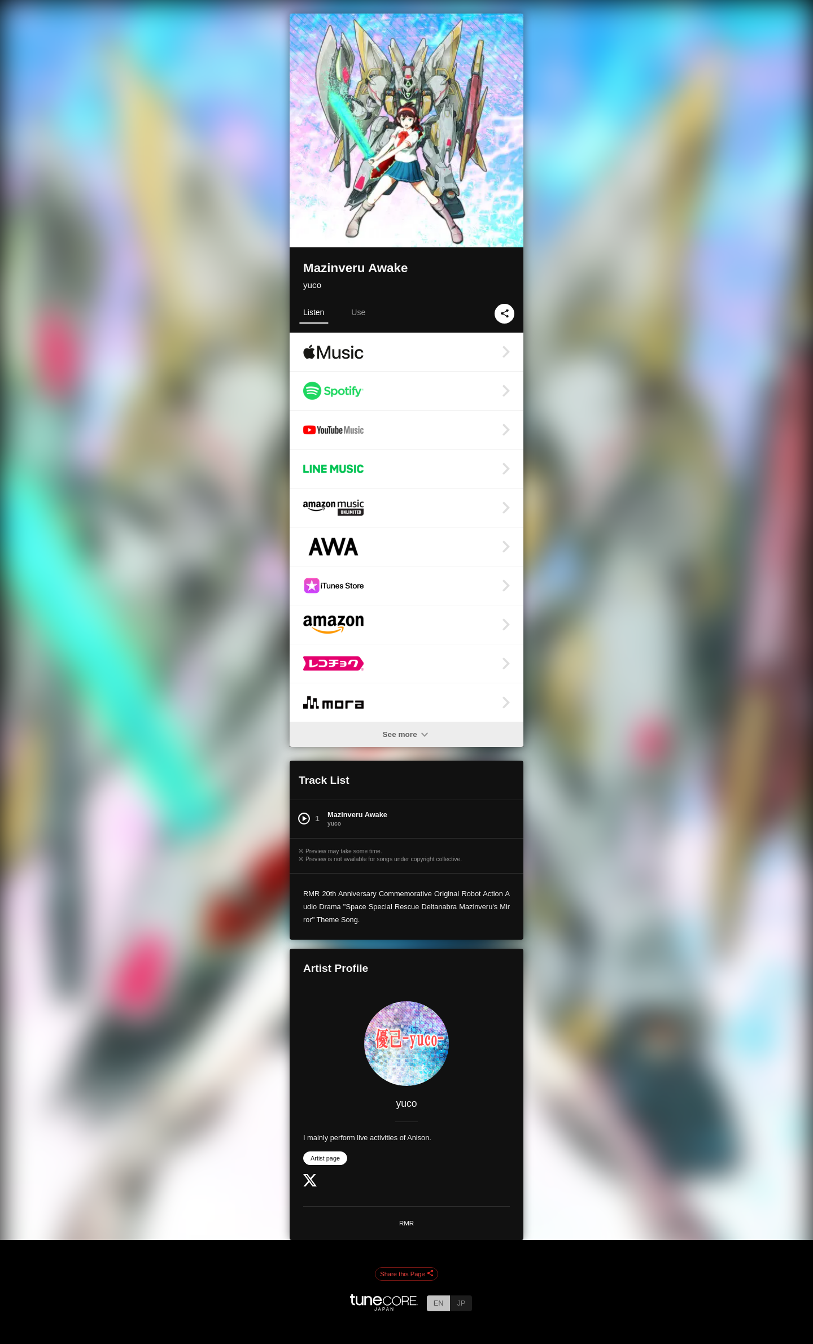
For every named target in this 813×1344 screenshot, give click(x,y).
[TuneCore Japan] (384, 1307)
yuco (312, 285)
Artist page (325, 1158)
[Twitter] (310, 1184)
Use (358, 312)
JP (461, 1303)
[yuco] (406, 1043)
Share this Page (406, 1274)
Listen (313, 312)
